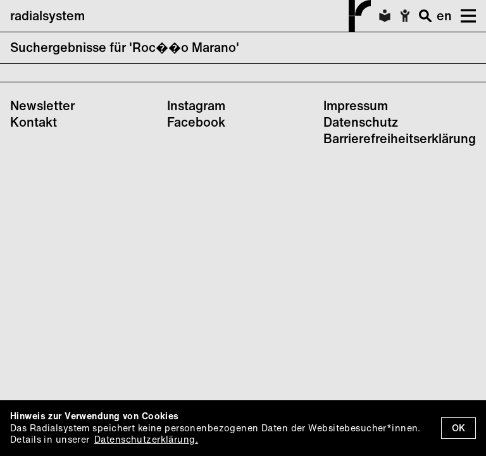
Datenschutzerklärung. (146, 439)
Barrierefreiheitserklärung (399, 138)
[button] (464, 16)
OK (458, 427)
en (444, 15)
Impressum (355, 105)
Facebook (196, 122)
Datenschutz (360, 122)
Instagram (196, 105)
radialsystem (190, 16)
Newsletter (42, 105)
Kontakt (33, 122)
